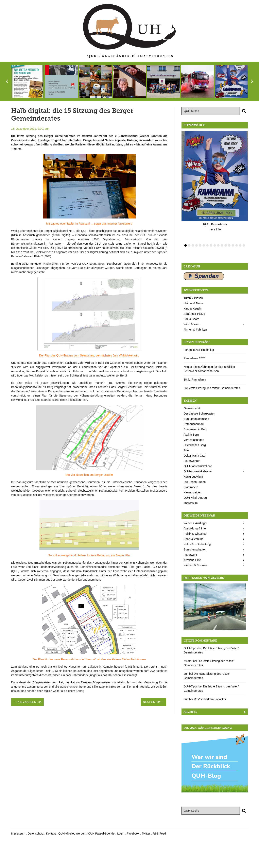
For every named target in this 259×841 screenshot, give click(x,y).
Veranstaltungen (194, 439)
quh (47, 128)
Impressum (190, 503)
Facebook (133, 833)
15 (236, 245)
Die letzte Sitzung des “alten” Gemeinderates (212, 388)
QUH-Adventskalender (198, 471)
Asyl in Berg (191, 434)
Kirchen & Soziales (195, 565)
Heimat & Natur (193, 303)
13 (229, 245)
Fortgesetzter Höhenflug (199, 349)
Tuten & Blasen (193, 298)
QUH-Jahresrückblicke (198, 466)
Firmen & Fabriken (195, 329)
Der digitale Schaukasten (199, 413)
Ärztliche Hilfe (192, 560)
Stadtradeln (191, 487)
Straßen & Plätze (194, 313)
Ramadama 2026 (194, 358)
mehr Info (215, 229)
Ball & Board (191, 319)
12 (225, 245)
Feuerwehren (192, 460)
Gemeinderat (192, 408)
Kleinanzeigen (192, 492)
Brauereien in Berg (195, 429)
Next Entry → (153, 701)
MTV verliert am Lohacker (210, 699)
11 (222, 245)
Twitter (146, 833)
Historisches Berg (195, 445)
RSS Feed (159, 833)
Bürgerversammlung (196, 418)
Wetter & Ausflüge (195, 523)
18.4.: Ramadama (195, 379)
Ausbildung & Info (195, 528)
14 (233, 245)
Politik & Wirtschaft (195, 533)
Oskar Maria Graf (194, 455)
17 (244, 245)
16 (240, 245)
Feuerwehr (190, 554)
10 (218, 245)
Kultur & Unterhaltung (197, 544)
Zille (186, 450)
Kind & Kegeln (193, 308)
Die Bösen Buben (195, 482)
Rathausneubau (194, 424)
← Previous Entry (27, 701)
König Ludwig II (193, 476)
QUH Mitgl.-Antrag (195, 497)
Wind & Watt (191, 324)
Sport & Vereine (193, 539)
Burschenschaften (195, 549)
